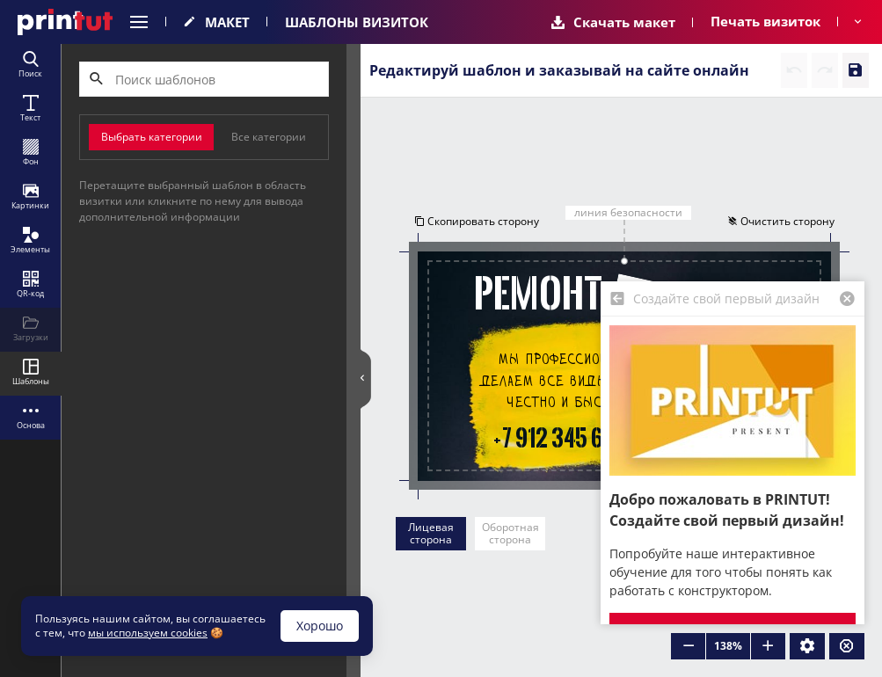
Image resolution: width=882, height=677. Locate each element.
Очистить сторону (782, 222)
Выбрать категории (151, 136)
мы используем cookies (148, 632)
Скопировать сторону (474, 222)
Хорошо (319, 625)
